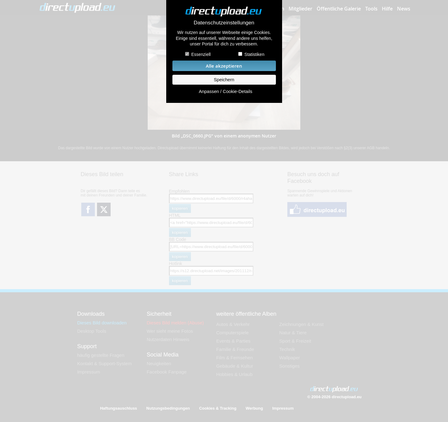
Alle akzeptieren (224, 66)
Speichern (224, 79)
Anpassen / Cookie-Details (225, 91)
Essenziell (201, 54)
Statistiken (254, 54)
